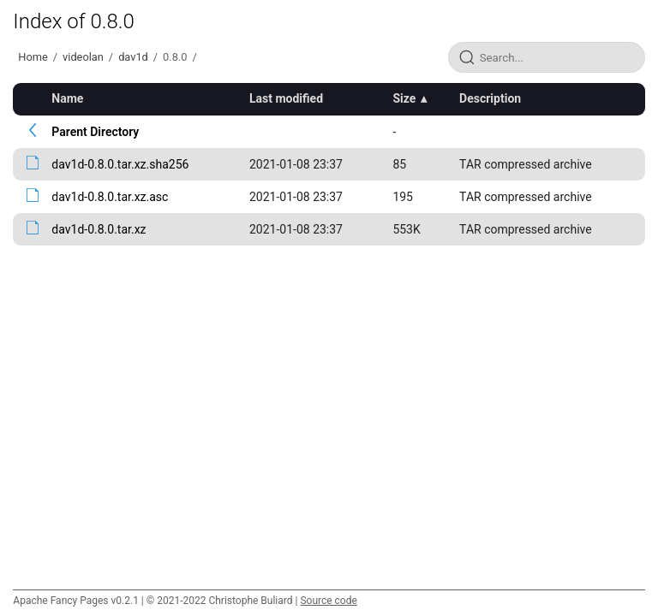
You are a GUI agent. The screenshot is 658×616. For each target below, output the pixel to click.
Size (404, 98)
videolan (83, 56)
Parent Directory (95, 132)
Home (32, 56)
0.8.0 (175, 56)
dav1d (133, 56)
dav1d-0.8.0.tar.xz (98, 229)
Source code (328, 601)
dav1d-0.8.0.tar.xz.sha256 (119, 164)
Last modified (286, 98)
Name (67, 98)
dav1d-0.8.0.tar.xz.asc (109, 197)
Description (490, 98)
